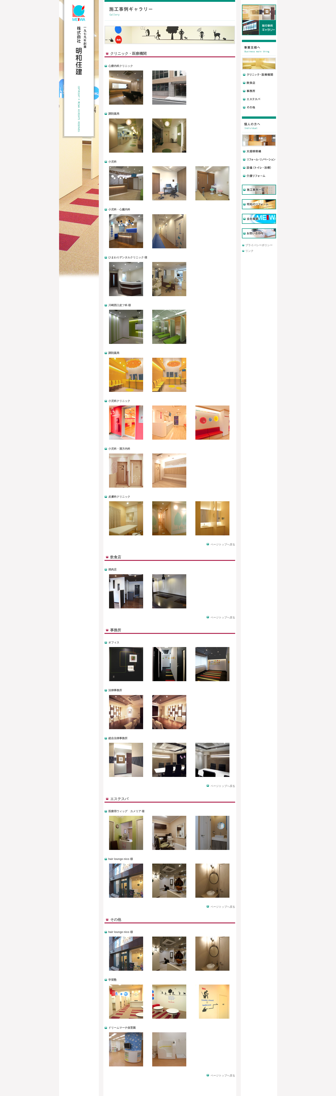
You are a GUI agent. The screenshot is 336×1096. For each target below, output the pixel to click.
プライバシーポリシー (259, 245)
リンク (249, 250)
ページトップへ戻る (221, 544)
